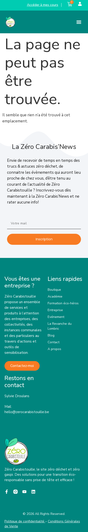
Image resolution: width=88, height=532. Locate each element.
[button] (79, 22)
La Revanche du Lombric (60, 326)
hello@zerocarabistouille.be (26, 412)
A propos (54, 349)
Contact (53, 342)
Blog (51, 335)
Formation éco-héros (63, 303)
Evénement (56, 317)
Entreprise (55, 310)
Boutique (54, 289)
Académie (55, 296)
